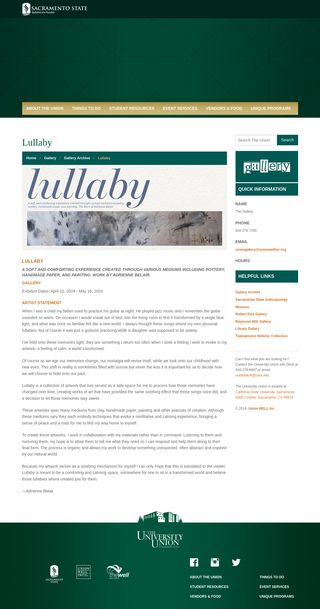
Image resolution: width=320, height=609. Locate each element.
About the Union (45, 108)
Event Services (180, 108)
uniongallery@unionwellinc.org (261, 250)
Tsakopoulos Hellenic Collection (262, 336)
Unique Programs (271, 108)
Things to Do (86, 108)
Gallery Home (267, 166)
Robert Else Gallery (251, 314)
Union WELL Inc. (261, 409)
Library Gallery (248, 329)
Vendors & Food (224, 108)
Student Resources (131, 108)
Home (31, 158)
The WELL (118, 572)
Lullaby (104, 158)
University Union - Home (160, 54)
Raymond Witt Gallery (253, 322)
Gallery (50, 158)
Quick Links (39, 121)
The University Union (160, 539)
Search (287, 140)
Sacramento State (54, 9)
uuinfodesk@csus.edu (252, 375)
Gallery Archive (77, 158)
